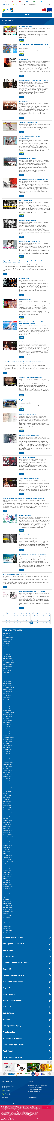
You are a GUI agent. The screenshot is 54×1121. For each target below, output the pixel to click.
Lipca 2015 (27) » (6, 917)
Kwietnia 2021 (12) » (7, 774)
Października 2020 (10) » (8, 787)
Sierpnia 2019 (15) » (7, 816)
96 (29, 625)
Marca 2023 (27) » (7, 726)
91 (14, 625)
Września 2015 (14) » (7, 913)
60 (23, 620)
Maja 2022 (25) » (6, 747)
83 (40, 622)
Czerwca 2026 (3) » (7, 645)
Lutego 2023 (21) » (7, 729)
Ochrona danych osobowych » (9, 1103)
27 (26, 615)
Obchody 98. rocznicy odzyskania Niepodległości (33, 179)
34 (46, 615)
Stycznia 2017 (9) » (7, 880)
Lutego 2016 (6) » (7, 903)
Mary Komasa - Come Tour (27, 457)
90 (11, 625)
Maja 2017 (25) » (6, 872)
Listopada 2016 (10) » (8, 884)
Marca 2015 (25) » (7, 926)
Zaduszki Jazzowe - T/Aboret (27, 220)
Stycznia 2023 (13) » (7, 731)
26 (23, 615)
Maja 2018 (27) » (6, 847)
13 (34, 613)
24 (17, 615)
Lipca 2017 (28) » (6, 868)
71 (6, 622)
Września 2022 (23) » (7, 739)
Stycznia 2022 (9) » (7, 756)
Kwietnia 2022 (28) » (7, 749)
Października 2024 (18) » (8, 687)
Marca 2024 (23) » (7, 702)
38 (9, 618)
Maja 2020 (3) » (6, 797)
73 (11, 622)
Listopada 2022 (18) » (8, 735)
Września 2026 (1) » (7, 639)
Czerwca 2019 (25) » (7, 820)
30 (34, 615)
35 (49, 615)
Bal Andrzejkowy (24, 101)
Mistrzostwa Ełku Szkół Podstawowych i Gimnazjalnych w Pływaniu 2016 (31, 322)
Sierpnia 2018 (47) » (7, 841)
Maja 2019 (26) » (6, 822)
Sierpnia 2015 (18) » (7, 915)
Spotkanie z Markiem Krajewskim (29, 435)
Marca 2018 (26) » (7, 851)
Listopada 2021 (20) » (8, 760)
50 (43, 618)
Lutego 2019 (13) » (7, 828)
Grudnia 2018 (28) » (7, 832)
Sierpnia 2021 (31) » (7, 766)
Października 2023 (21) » (8, 712)
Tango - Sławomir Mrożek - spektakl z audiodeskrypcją (30, 137)
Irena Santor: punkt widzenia (27, 414)
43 (23, 618)
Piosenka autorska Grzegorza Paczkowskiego (32, 591)
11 (29, 613)
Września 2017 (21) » (7, 864)
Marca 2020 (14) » (7, 801)
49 (40, 618)
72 (9, 622)
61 (26, 620)
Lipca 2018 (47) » (6, 843)
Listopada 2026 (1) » (7, 635)
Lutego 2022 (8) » (7, 753)
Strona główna (5, 23)
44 (26, 618)
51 (46, 618)
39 (11, 618)
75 (17, 622)
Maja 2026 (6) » (6, 648)
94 (23, 625)
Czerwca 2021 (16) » (7, 770)
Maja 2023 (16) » (6, 722)
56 (11, 620)
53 (3, 620)
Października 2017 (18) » (8, 861)
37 (6, 618)
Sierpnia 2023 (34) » (7, 716)
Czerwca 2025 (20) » (7, 670)
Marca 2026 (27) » (7, 652)
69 (49, 620)
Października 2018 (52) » (8, 837)
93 (20, 625)
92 (17, 625)
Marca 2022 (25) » (7, 751)
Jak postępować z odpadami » (35, 1091)
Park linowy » (31, 1101)
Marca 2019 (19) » (7, 826)
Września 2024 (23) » (7, 689)
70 (3, 622)
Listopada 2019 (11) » (8, 809)
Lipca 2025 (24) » (6, 668)
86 (49, 622)
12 (32, 613)
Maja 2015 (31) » (6, 922)
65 (37, 620)
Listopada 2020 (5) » (7, 785)
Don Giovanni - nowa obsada (27, 342)
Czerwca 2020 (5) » (7, 795)
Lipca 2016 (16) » (6, 893)
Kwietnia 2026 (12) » (7, 650)
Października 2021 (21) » (8, 762)
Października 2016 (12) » (8, 886)
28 (29, 615)
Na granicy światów (25, 299)
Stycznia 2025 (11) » (7, 681)
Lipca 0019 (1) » (6, 932)
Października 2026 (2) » (8, 637)
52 (49, 618)
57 (14, 620)
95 (26, 625)
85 (46, 622)
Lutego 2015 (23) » (7, 928)
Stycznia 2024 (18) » (7, 706)
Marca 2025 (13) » (7, 677)
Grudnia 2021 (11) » (7, 758)
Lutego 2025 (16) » (7, 679)
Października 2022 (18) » (8, 737)
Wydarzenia (12, 23)
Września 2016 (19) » (7, 888)
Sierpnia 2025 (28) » (7, 666)
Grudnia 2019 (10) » (7, 807)
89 (9, 625)
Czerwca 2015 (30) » (7, 920)
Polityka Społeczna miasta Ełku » (35, 1087)
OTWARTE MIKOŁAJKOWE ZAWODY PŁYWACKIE (33, 45)
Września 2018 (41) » (7, 839)
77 (23, 622)
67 (43, 620)
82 (37, 622)
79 (29, 622)
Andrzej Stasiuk (23, 59)
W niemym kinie (24, 278)
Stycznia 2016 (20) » (7, 905)
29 (31, 615)
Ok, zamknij (46, 1107)
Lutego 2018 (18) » (7, 853)
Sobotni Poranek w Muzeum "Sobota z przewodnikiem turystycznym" (23, 361)
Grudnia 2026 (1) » (7, 633)
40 (14, 618)
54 (6, 620)
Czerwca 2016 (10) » (7, 895)
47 (34, 618)
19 (3, 615)
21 (9, 615)
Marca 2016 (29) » (7, 901)
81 (34, 622)
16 (43, 613)
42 (20, 618)
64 (34, 620)
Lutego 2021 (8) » (7, 778)
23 (14, 615)
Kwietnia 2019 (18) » (7, 824)
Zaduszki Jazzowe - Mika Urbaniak (29, 241)
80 (31, 622)
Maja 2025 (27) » (6, 672)
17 (46, 613)
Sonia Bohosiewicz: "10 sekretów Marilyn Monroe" (34, 80)
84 (43, 622)
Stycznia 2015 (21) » (7, 930)
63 (31, 620)
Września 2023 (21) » (7, 714)
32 (40, 615)
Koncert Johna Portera (26, 535)
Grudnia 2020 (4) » (7, 783)
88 (6, 625)
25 (20, 615)
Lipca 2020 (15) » (6, 793)
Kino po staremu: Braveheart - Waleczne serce (32, 554)
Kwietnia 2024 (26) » (7, 699)
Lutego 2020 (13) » (7, 803)
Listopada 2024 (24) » (8, 685)
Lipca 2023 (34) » (6, 718)
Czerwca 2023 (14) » (7, 720)
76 (20, 622)
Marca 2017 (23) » (7, 876)
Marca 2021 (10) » (7, 776)
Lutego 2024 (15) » (7, 704)
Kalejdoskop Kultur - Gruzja (27, 158)
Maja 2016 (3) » (6, 897)
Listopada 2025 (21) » (8, 660)
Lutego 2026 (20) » (7, 654)
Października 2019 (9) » (8, 812)
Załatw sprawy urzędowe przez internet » (37, 1085)
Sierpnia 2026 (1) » (7, 641)
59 (20, 620)
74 (14, 622)
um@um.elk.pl (8, 1091)
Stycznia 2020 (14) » (7, 805)
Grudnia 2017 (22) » (7, 857)
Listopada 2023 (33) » (8, 710)
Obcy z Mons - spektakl (26, 200)
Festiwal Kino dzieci (25, 515)
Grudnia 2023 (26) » (7, 708)
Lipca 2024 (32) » (6, 693)
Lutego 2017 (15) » (7, 878)
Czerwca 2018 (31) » (7, 845)
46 (31, 618)
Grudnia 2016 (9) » (7, 882)
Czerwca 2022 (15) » (7, 745)
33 (43, 615)
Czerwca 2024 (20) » (7, 695)
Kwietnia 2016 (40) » (7, 899)
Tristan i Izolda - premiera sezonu (29, 478)
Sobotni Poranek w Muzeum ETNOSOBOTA (15, 574)
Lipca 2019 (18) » (6, 818)
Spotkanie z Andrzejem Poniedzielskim (30, 377)
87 (3, 625)
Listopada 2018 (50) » (8, 834)
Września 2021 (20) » (7, 764)
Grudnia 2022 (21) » (7, 733)
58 (17, 620)
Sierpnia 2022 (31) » (7, 741)
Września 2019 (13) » (7, 814)
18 (49, 613)
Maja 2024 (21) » (6, 697)
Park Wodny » (31, 1103)
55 (9, 620)
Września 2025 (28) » (7, 664)
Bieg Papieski (23, 400)
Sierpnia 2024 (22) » (7, 691)
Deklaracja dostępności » (7, 1101)
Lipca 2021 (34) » (6, 768)
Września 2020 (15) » (7, 789)
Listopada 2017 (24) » (8, 859)
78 (26, 622)
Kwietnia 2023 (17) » (7, 724)
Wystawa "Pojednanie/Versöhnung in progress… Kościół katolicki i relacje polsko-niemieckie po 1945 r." (24, 261)
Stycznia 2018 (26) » (7, 855)
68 (46, 620)
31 (37, 615)
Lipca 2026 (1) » (6, 643)
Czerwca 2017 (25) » (7, 870)
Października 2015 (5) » (8, 911)
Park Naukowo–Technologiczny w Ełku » (37, 1089)
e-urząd (23, 4)
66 (40, 620)
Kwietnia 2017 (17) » (7, 874)
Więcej (21, 40)
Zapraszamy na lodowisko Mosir (28, 122)
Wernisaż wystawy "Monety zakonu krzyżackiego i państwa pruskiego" (23, 498)
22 (11, 615)
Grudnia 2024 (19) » (7, 683)
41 (17, 618)
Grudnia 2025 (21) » (7, 658)
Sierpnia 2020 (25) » (7, 791)
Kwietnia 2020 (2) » (7, 799)
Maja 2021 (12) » (6, 772)
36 (3, 618)
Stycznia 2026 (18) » (7, 656)
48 (37, 618)
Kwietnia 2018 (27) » (7, 849)
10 (26, 613)
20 (6, 615)
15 (40, 613)
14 (37, 613)
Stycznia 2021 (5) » (7, 780)
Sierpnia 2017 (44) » (7, 866)
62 (29, 620)
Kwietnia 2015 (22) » (7, 924)
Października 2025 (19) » (8, 662)
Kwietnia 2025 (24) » (7, 675)
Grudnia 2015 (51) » (7, 907)
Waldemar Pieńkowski (25, 26)
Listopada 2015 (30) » (8, 909)
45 (29, 618)
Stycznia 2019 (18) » (7, 830)
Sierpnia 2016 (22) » (7, 891)
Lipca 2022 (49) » (6, 743)
